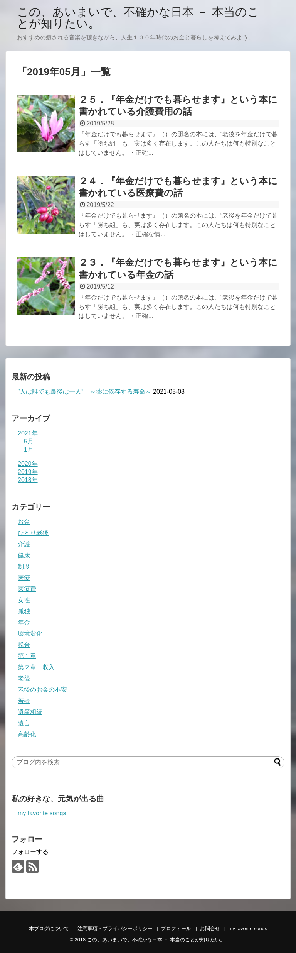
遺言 (24, 723)
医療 (24, 577)
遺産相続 (30, 712)
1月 (29, 449)
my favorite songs (42, 813)
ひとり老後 (33, 533)
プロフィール (176, 928)
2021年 (28, 433)
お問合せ (210, 928)
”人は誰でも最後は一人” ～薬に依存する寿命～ (84, 391)
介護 (24, 544)
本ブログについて (49, 928)
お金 (24, 521)
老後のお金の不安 (42, 689)
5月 (29, 441)
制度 (24, 566)
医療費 (27, 589)
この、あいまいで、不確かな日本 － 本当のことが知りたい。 (138, 17)
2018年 (28, 480)
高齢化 (27, 734)
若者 (24, 700)
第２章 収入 (36, 667)
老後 (24, 678)
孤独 (24, 611)
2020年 (28, 463)
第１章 (27, 656)
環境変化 (30, 633)
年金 (24, 622)
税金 (24, 645)
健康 (24, 555)
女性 (24, 600)
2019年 (28, 472)
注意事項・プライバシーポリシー (115, 928)
